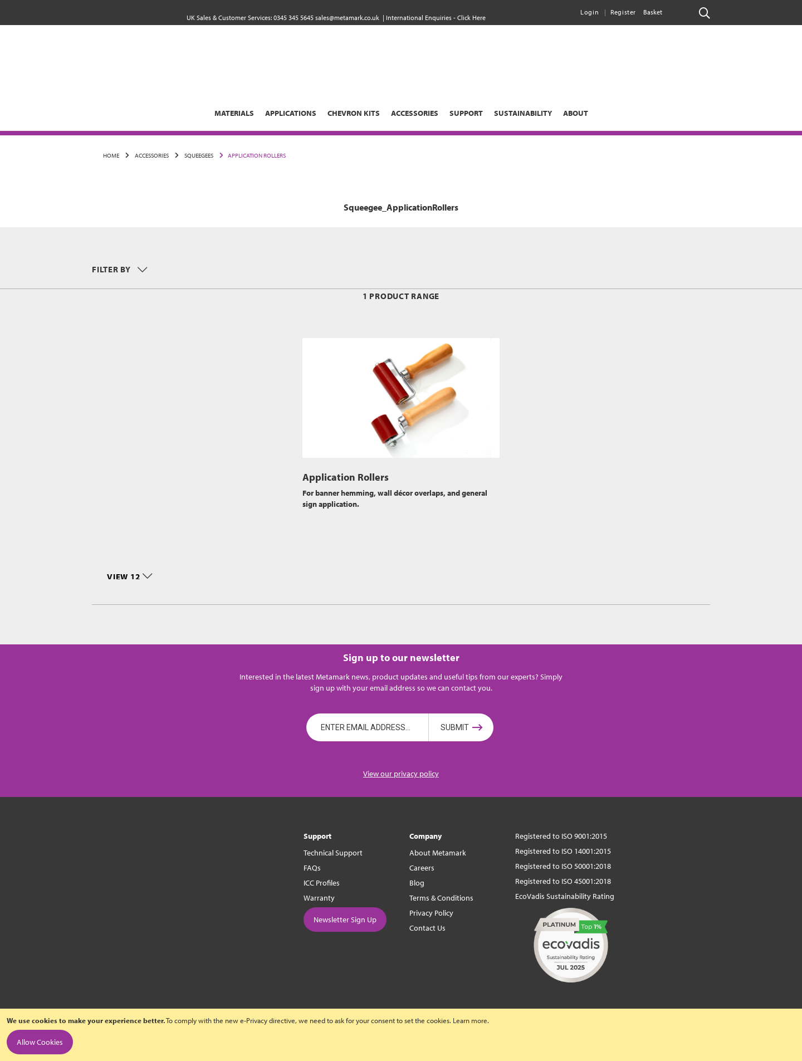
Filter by (112, 269)
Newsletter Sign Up (345, 920)
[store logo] (401, 69)
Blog (416, 883)
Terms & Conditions (441, 898)
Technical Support (333, 853)
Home (111, 155)
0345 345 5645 (293, 17)
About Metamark (437, 853)
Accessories (151, 155)
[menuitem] (174, 113)
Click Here (471, 17)
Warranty (319, 898)
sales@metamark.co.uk (347, 17)
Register (623, 12)
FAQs (312, 868)
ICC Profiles (322, 883)
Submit (455, 727)
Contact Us (427, 928)
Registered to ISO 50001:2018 (563, 866)
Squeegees (198, 155)
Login (589, 12)
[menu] (401, 113)
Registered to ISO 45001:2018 (563, 881)
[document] (401, 1034)
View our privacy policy (401, 774)
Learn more (470, 1020)
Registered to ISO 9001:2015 (561, 836)
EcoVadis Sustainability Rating (564, 896)
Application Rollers (345, 477)
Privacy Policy (431, 913)
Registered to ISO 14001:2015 (563, 851)
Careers (421, 868)
